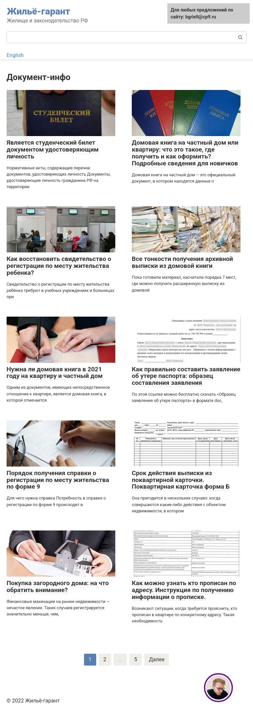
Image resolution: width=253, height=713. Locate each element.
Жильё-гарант (38, 11)
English (15, 55)
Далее (156, 659)
